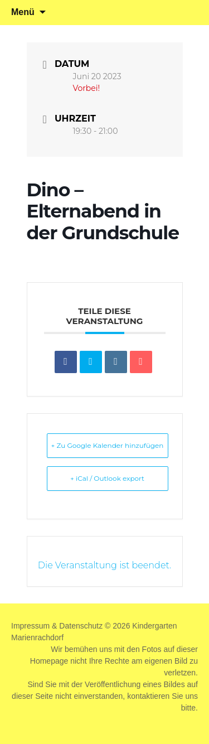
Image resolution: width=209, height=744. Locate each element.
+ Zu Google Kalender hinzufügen (107, 445)
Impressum (30, 625)
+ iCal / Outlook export (107, 478)
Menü (23, 12)
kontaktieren (148, 696)
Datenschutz (81, 625)
